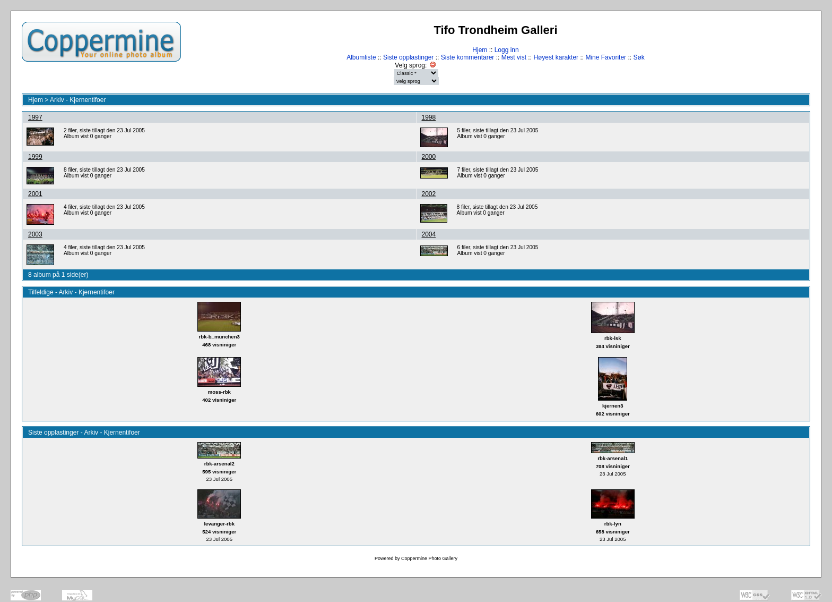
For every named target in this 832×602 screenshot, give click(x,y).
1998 (429, 117)
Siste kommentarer (468, 57)
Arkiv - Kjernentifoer (78, 100)
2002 (429, 194)
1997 (35, 117)
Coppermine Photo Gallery (429, 558)
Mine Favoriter (605, 57)
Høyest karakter (555, 57)
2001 (35, 194)
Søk (638, 57)
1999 (35, 156)
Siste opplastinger (408, 57)
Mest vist (513, 57)
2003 (35, 234)
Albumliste (361, 57)
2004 (429, 234)
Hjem (479, 50)
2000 (429, 156)
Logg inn (507, 50)
